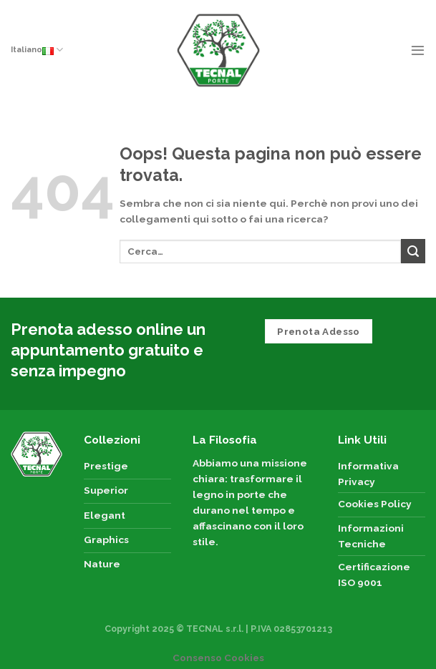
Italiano (37, 50)
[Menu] (417, 50)
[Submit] (413, 251)
